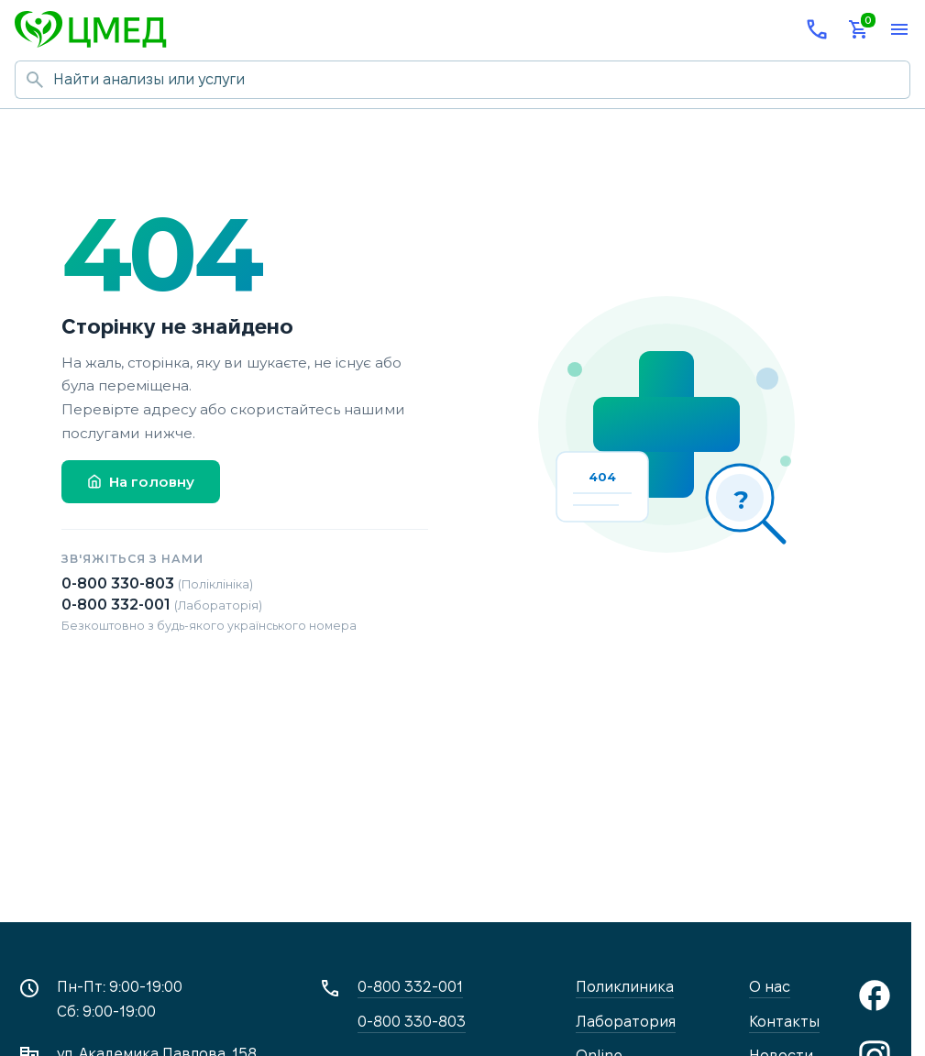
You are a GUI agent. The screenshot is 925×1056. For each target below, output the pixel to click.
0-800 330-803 (157, 583)
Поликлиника (625, 987)
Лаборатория (626, 1021)
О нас (769, 987)
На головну (140, 481)
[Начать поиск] (34, 79)
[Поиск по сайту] (481, 79)
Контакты (784, 1021)
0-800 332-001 (161, 604)
